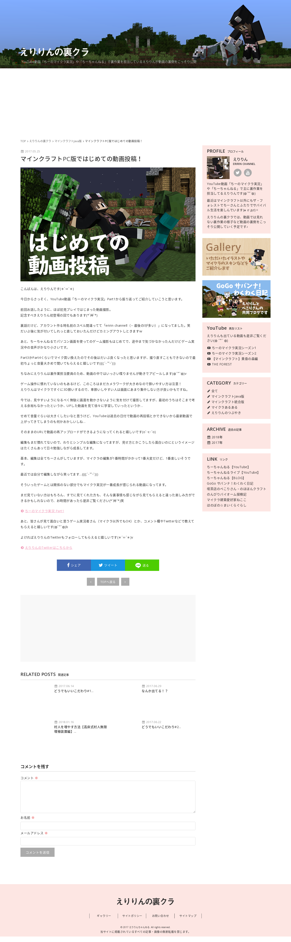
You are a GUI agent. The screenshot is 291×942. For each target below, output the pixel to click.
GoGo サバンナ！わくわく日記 (230, 483)
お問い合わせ (160, 921)
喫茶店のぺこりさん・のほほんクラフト (236, 489)
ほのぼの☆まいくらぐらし (226, 505)
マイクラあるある (222, 407)
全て (212, 391)
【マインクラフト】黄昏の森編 (232, 359)
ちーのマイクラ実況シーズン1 (231, 348)
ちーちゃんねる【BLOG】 (226, 478)
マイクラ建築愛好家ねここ (226, 500)
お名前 (27, 823)
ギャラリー (104, 921)
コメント (29, 778)
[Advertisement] (145, 102)
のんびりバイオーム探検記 (226, 494)
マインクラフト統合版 (225, 402)
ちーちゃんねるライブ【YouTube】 (234, 472)
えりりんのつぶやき (224, 413)
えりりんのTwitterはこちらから (46, 547)
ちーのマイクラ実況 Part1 (42, 511)
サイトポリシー (132, 921)
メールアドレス (34, 838)
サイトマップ (187, 921)
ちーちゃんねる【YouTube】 (229, 467)
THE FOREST (219, 364)
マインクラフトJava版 (225, 396)
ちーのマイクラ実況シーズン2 (231, 353)
